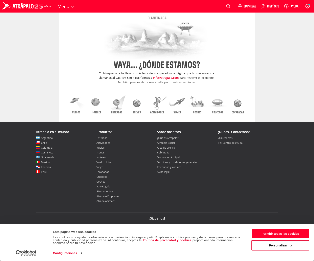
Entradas (101, 138)
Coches (100, 181)
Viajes (99, 167)
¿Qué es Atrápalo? (168, 138)
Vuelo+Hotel (103, 162)
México (45, 162)
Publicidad (163, 152)
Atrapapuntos (104, 191)
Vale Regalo (103, 186)
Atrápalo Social (166, 143)
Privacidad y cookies (169, 167)
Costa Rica (47, 152)
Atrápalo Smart (105, 201)
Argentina (47, 138)
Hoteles (101, 157)
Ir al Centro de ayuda (230, 143)
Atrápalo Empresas (107, 196)
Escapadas (102, 172)
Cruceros (101, 177)
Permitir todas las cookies (280, 233)
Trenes (100, 152)
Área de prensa (166, 147)
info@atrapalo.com (166, 78)
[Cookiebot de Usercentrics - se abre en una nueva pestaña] (26, 253)
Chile (44, 143)
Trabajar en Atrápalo (169, 157)
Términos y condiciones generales (177, 162)
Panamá (46, 167)
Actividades (103, 143)
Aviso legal (163, 172)
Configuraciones (65, 253)
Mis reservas (225, 138)
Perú (44, 172)
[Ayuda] (291, 6)
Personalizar (280, 245)
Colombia (46, 147)
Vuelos (100, 147)
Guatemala (47, 157)
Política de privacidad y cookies (167, 240)
